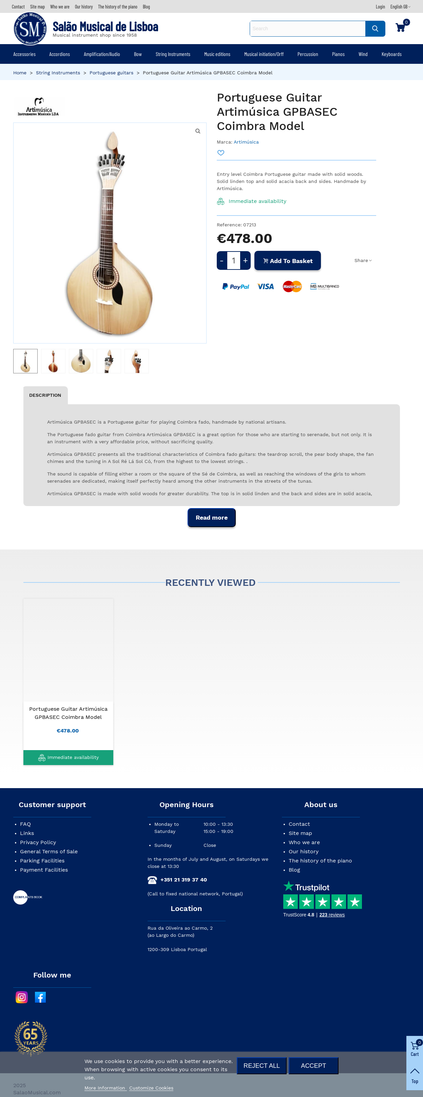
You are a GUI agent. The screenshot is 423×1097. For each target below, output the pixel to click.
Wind (363, 54)
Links (27, 833)
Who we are (304, 842)
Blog (294, 870)
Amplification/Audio (102, 54)
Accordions (59, 54)
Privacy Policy (38, 842)
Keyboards (392, 54)
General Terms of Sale (49, 851)
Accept (313, 1065)
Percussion (307, 54)
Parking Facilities (42, 860)
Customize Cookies (151, 1088)
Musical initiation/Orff (264, 54)
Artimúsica (246, 142)
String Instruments (173, 54)
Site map (300, 833)
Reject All (262, 1065)
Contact (299, 824)
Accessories (24, 54)
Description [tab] (45, 395)
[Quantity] (234, 260)
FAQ (25, 824)
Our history (304, 851)
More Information (105, 1088)
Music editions (217, 54)
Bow (138, 54)
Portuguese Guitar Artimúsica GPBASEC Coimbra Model (68, 713)
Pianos (338, 54)
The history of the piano (320, 860)
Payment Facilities (44, 870)
